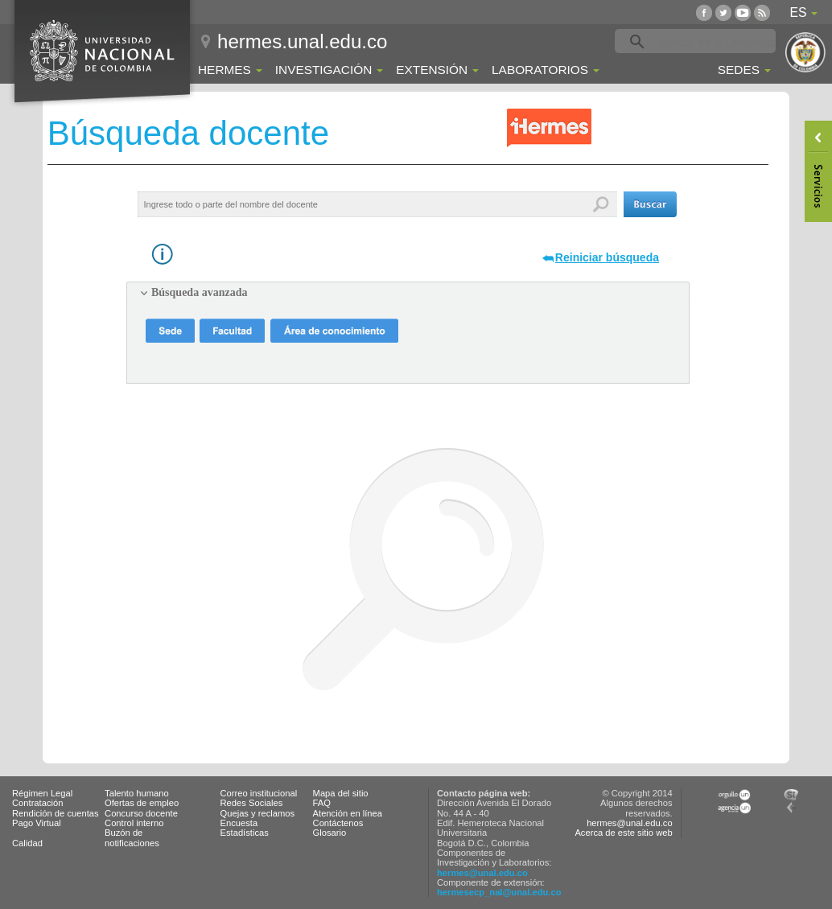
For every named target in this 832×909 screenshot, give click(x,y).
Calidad (27, 843)
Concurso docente (141, 813)
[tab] (408, 293)
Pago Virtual (36, 823)
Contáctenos (338, 823)
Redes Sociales (251, 803)
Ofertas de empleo (142, 803)
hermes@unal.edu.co (482, 873)
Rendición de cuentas (55, 813)
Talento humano (137, 793)
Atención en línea (347, 813)
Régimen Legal (42, 793)
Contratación (37, 803)
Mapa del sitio (341, 793)
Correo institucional (259, 793)
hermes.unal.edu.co (302, 41)
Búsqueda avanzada (199, 292)
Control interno (134, 823)
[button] (650, 204)
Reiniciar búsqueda (607, 257)
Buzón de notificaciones (132, 837)
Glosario (330, 832)
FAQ (322, 803)
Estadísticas (244, 832)
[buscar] (720, 41)
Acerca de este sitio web (623, 832)
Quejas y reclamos (257, 813)
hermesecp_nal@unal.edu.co (499, 892)
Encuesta (239, 823)
